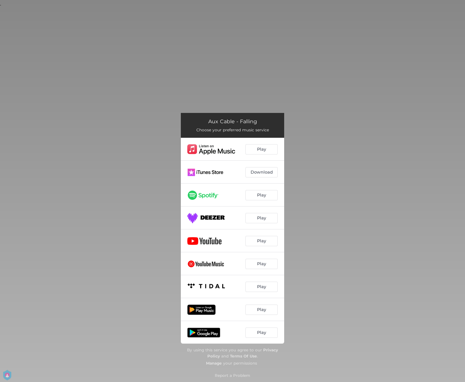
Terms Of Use (243, 356)
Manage (214, 363)
